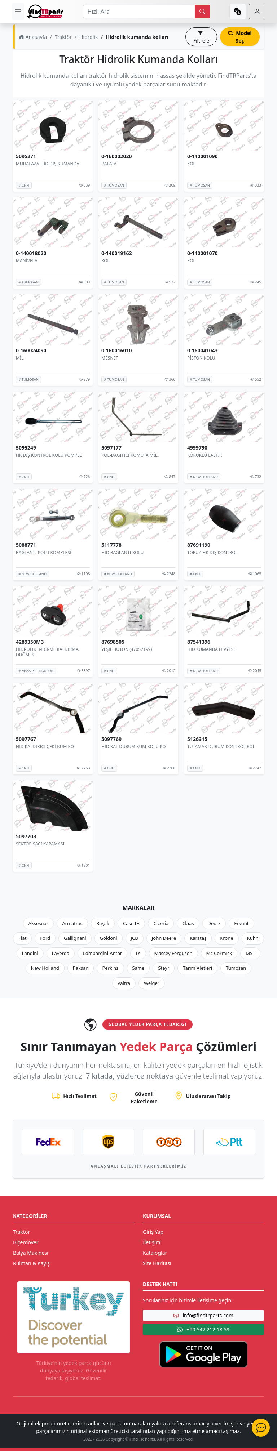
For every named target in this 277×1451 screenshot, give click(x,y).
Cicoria (160, 923)
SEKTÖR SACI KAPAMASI (40, 843)
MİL (19, 358)
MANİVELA (27, 261)
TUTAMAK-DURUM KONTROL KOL (221, 747)
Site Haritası (157, 1263)
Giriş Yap (153, 1231)
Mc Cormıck (219, 953)
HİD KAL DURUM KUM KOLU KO (133, 747)
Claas (188, 923)
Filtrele (201, 37)
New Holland (45, 968)
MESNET (109, 358)
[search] (202, 11)
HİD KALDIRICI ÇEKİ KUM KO (45, 747)
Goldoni (108, 938)
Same (138, 968)
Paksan (81, 968)
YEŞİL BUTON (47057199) (126, 649)
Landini (30, 953)
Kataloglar (155, 1252)
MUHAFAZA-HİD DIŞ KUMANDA (47, 164)
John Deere (164, 938)
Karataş (198, 938)
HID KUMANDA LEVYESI (211, 649)
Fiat (22, 938)
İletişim (151, 1242)
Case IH (131, 923)
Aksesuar (38, 923)
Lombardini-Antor (102, 953)
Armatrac (72, 923)
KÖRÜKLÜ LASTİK (204, 455)
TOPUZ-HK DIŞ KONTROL (212, 552)
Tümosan (236, 968)
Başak (102, 923)
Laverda (60, 953)
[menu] (18, 11)
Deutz (214, 923)
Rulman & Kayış (31, 1263)
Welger (151, 983)
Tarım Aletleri (197, 968)
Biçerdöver (25, 1242)
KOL (191, 164)
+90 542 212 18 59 (203, 1329)
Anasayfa (33, 37)
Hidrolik (88, 37)
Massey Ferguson (173, 953)
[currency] (237, 11)
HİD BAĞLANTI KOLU (122, 552)
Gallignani (75, 938)
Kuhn (253, 938)
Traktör (63, 37)
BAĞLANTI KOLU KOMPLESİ (43, 552)
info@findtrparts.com (203, 1315)
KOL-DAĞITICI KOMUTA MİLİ (130, 455)
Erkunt (241, 923)
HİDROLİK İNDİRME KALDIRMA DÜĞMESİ (47, 652)
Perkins (110, 968)
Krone (226, 938)
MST (250, 953)
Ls (138, 953)
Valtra (124, 983)
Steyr (163, 968)
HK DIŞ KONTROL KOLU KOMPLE (49, 455)
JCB (134, 938)
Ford (45, 938)
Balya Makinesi (30, 1252)
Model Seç (240, 37)
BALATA (108, 164)
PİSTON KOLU (201, 358)
